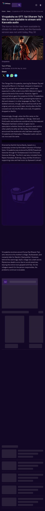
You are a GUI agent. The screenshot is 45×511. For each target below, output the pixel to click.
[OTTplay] (6, 5)
